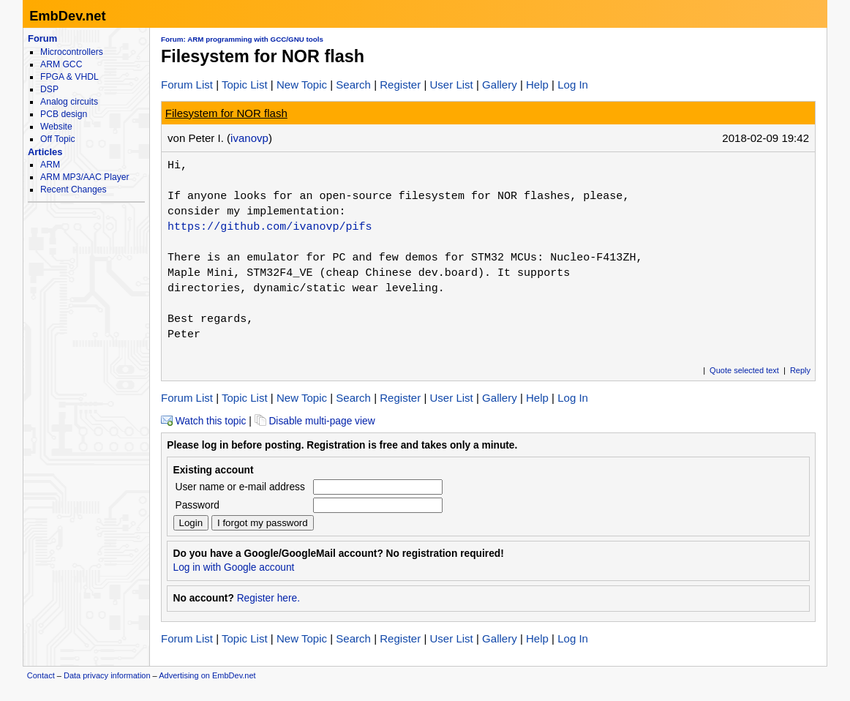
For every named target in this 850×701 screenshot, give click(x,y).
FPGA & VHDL (69, 77)
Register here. (268, 598)
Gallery (499, 84)
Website (56, 126)
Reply (800, 370)
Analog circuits (69, 102)
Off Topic (57, 139)
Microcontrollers (71, 52)
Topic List (245, 84)
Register (400, 84)
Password (197, 505)
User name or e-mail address (240, 486)
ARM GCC (61, 64)
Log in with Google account (234, 567)
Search (353, 84)
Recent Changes (73, 189)
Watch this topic (203, 421)
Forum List (187, 84)
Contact (41, 675)
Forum (42, 38)
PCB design (63, 114)
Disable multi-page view (315, 421)
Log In (572, 84)
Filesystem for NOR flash (226, 113)
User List (451, 84)
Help (537, 84)
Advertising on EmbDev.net (207, 675)
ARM (50, 165)
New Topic (302, 84)
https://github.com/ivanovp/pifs (270, 227)
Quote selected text (744, 370)
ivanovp (249, 138)
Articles (45, 151)
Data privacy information (107, 675)
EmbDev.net (67, 15)
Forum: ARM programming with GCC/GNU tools (242, 39)
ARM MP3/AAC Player (84, 177)
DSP (49, 89)
